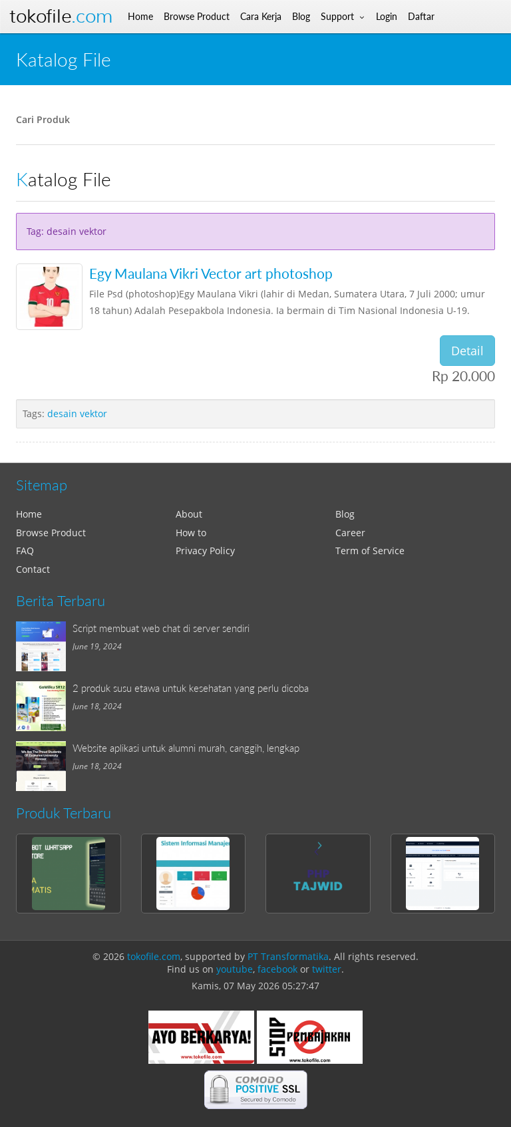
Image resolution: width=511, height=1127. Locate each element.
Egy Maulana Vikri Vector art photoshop (211, 273)
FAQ (25, 550)
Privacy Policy (205, 550)
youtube (234, 969)
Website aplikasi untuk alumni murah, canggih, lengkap (186, 748)
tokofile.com (153, 956)
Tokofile (60, 16)
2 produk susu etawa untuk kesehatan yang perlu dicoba (191, 688)
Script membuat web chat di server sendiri (161, 628)
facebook (277, 969)
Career (350, 532)
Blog (345, 514)
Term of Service (370, 550)
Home (29, 514)
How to (191, 532)
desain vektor (77, 413)
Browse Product (51, 532)
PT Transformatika (288, 956)
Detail (467, 351)
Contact (33, 569)
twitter (326, 969)
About (189, 514)
